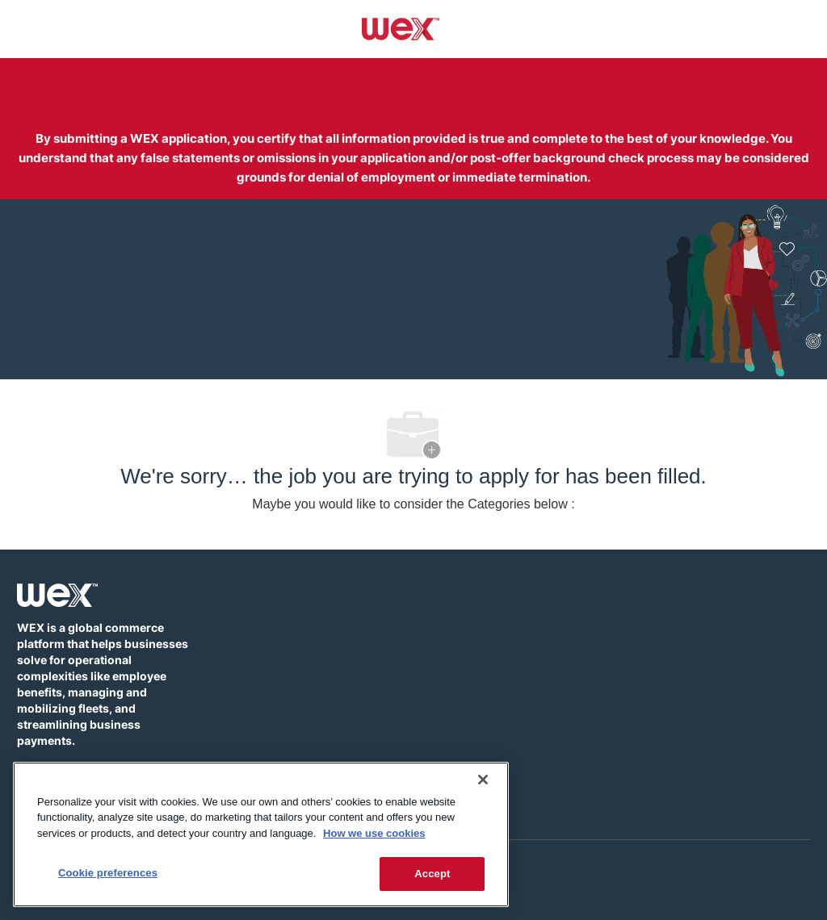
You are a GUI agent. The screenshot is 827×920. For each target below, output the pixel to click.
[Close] (483, 779)
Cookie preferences (107, 873)
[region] (261, 834)
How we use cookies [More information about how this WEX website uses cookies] (374, 833)
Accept (432, 874)
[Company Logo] (401, 28)
